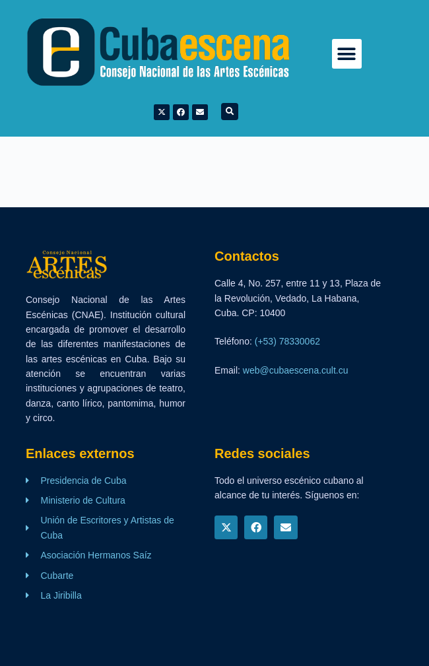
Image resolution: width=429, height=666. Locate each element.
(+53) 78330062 (287, 341)
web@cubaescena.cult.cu (295, 370)
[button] (347, 54)
